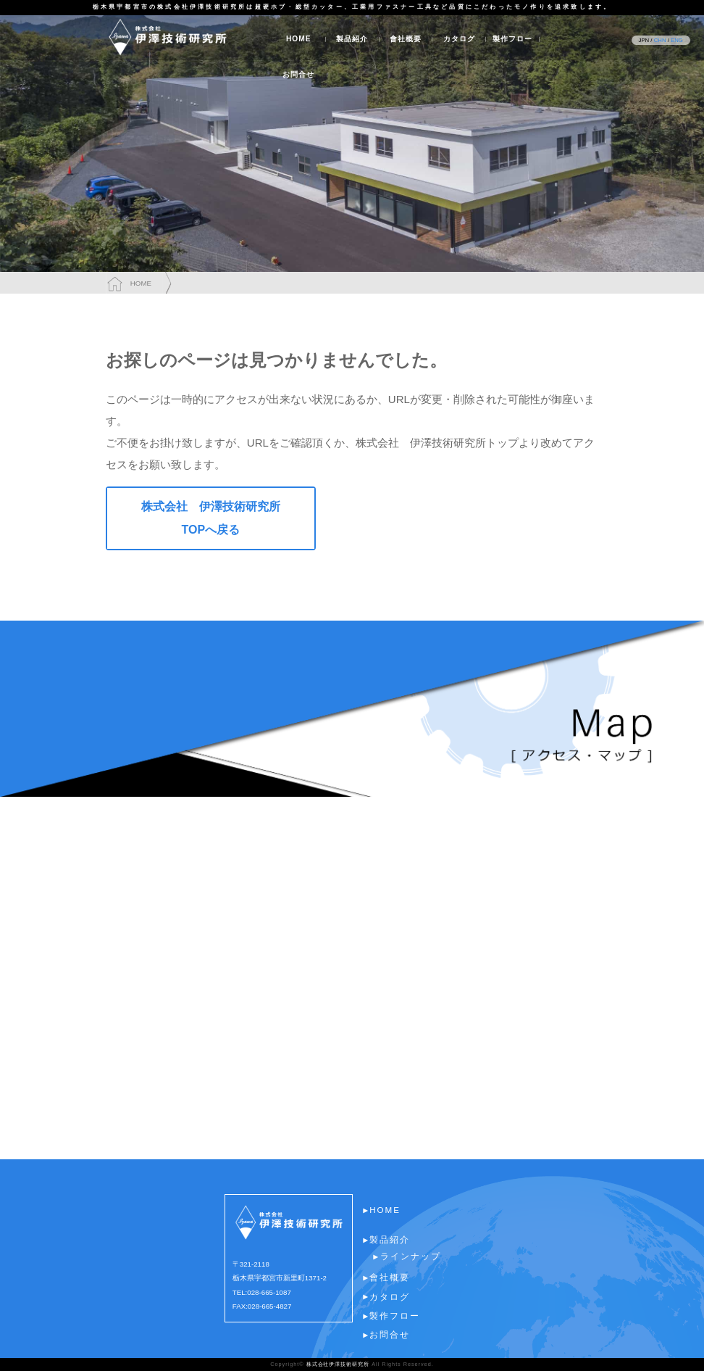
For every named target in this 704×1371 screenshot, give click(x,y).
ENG (677, 40)
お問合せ (298, 74)
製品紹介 (352, 39)
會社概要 (406, 39)
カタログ (459, 39)
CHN (660, 40)
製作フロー (512, 39)
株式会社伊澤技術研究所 (338, 1364)
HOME (298, 39)
